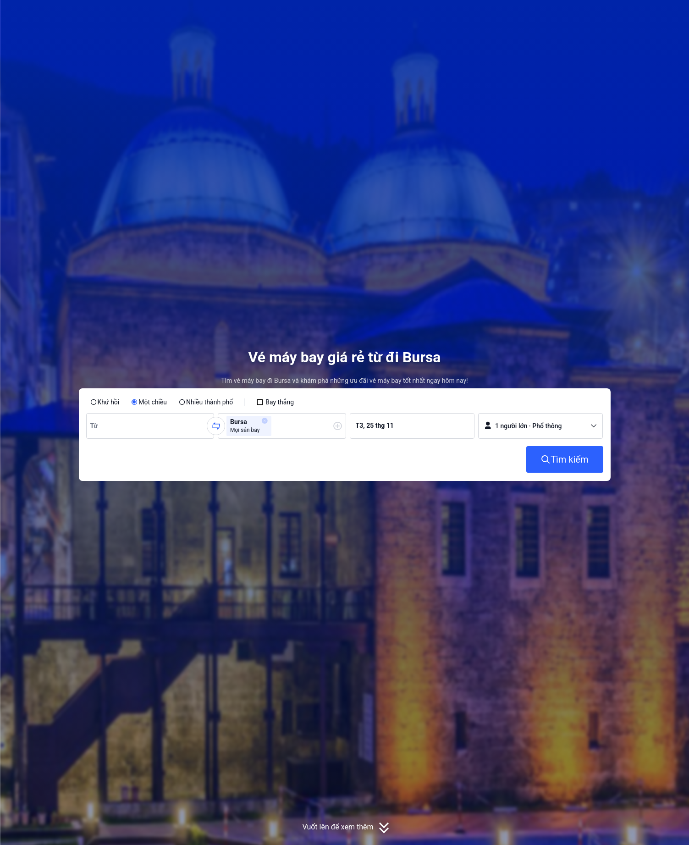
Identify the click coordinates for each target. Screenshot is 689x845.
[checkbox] (275, 402)
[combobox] (95, 426)
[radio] (105, 402)
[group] (150, 426)
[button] (618, 15)
